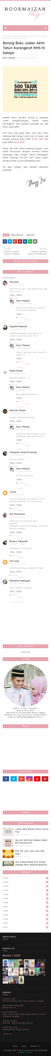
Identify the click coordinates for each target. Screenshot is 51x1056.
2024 (26, 878)
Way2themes (27, 1050)
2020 (26, 894)
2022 (26, 886)
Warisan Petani (18, 410)
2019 (26, 898)
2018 (26, 903)
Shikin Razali (16, 370)
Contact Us (35, 1046)
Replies (14, 298)
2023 (26, 882)
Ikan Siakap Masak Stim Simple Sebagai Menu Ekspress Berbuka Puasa (31, 864)
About (24, 1046)
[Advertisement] (25, 211)
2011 (26, 927)
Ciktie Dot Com (10, 1027)
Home (5, 36)
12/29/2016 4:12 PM (24, 348)
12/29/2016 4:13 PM (24, 390)
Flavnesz (14, 282)
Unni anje (14, 561)
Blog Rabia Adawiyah (13, 1005)
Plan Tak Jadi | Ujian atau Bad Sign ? (29, 852)
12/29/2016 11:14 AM (18, 374)
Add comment (17, 602)
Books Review (17, 235)
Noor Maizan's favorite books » (35, 987)
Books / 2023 (11, 955)
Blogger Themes (25, 1052)
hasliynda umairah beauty (23, 452)
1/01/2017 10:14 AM (17, 544)
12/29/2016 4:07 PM (24, 304)
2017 (26, 907)
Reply (12, 295)
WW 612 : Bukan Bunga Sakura (18, 1023)
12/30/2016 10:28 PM (18, 517)
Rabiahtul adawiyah (20, 580)
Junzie (13, 492)
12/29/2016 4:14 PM (24, 471)
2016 (26, 911)
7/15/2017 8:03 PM (17, 583)
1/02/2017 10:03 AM (17, 564)
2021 (26, 890)
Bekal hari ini (9, 1007)
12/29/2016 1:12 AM (17, 285)
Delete (19, 295)
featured (13, 36)
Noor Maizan (9, 58)
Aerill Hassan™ (10, 1012)
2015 (26, 915)
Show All (7, 1034)
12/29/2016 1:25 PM (17, 455)
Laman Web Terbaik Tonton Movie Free (31, 830)
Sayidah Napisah (18, 326)
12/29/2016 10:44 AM (18, 329)
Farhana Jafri (9, 999)
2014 (26, 919)
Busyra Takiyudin (19, 541)
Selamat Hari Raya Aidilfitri (16, 1029)
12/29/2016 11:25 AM (18, 413)
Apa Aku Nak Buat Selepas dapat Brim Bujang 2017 (31, 841)
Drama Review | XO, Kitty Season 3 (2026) (23, 1001)
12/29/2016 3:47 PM (17, 495)
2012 (26, 923)
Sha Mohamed (17, 514)
